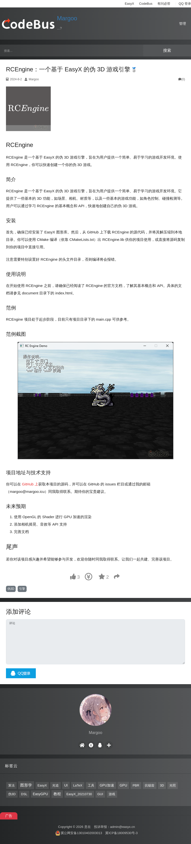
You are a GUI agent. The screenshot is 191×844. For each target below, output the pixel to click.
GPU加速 (107, 785)
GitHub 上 (30, 484)
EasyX (129, 3)
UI (66, 785)
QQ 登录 (185, 3)
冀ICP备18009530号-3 (121, 833)
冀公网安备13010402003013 (81, 833)
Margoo (67, 18)
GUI (100, 794)
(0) (181, 79)
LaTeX (77, 785)
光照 (172, 785)
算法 (11, 785)
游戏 (112, 794)
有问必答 (163, 3)
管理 (182, 24)
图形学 (26, 785)
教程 (57, 794)
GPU (123, 785)
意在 (87, 827)
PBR (136, 785)
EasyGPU (40, 794)
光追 (55, 785)
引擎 (22, 589)
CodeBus (145, 3)
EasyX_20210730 (79, 794)
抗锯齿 (149, 785)
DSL (24, 794)
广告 (8, 816)
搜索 (167, 50)
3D (162, 785)
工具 (91, 785)
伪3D (10, 589)
